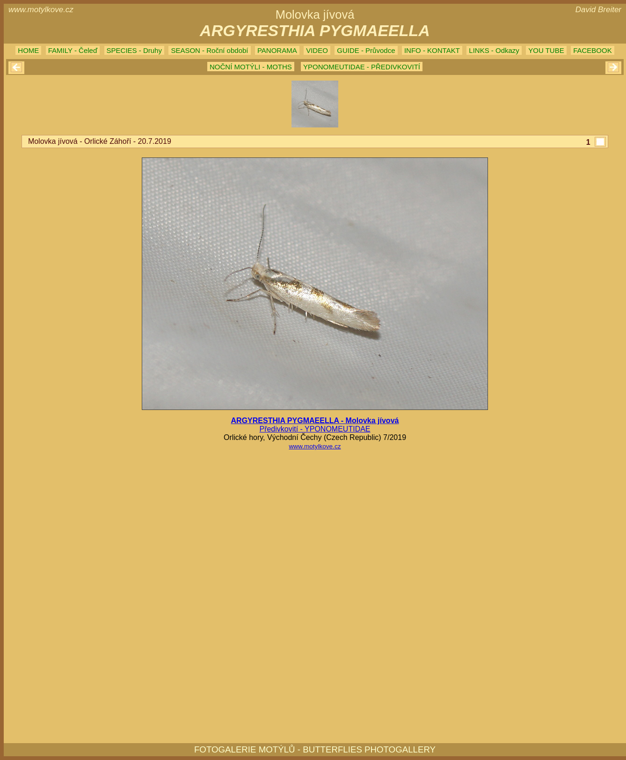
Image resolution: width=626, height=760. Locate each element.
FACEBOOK (592, 50)
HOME (28, 50)
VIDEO (317, 50)
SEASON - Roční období (209, 50)
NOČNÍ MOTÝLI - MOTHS (251, 67)
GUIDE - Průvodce (366, 50)
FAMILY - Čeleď (72, 50)
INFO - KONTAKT (432, 50)
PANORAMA (277, 50)
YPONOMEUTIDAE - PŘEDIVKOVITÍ (361, 67)
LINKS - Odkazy (494, 50)
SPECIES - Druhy (134, 50)
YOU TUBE (546, 50)
